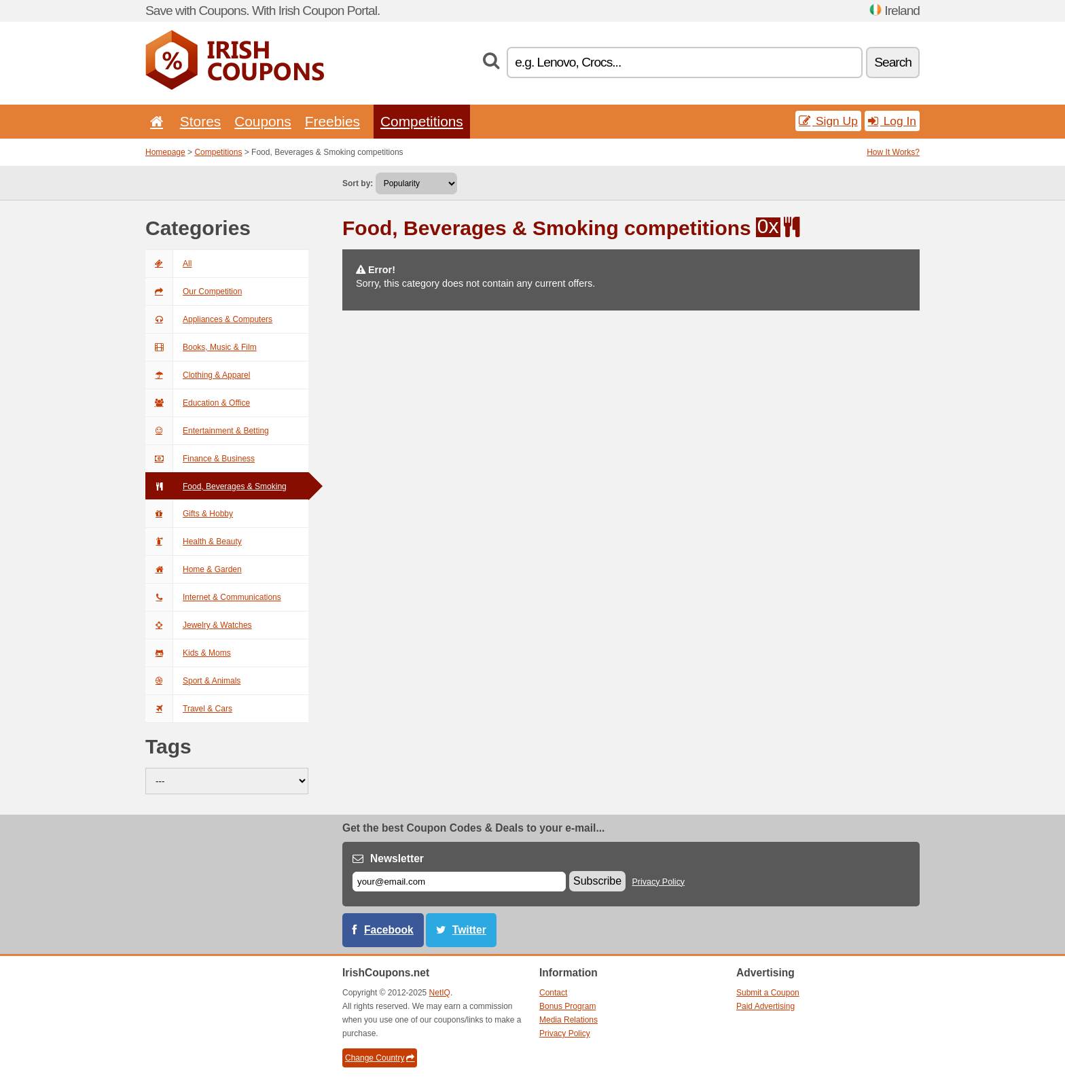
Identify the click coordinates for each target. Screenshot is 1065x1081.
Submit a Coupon (767, 992)
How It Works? (893, 152)
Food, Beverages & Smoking (216, 486)
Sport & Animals (192, 680)
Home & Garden (193, 569)
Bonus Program (567, 1006)
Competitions (421, 121)
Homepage (165, 152)
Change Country (379, 1058)
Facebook (389, 930)
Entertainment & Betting (207, 430)
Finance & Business (200, 458)
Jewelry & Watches (198, 625)
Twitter (469, 930)
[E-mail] (459, 881)
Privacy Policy (658, 882)
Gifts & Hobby (189, 513)
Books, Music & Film (201, 347)
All (168, 263)
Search (892, 62)
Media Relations (568, 1020)
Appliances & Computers (208, 319)
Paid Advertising (765, 1006)
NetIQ (439, 992)
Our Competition (193, 291)
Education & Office (197, 403)
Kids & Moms (188, 653)
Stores (200, 121)
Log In (892, 121)
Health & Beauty (193, 541)
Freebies (332, 121)
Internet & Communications (213, 597)
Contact (553, 992)
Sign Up (828, 121)
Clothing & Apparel (197, 375)
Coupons (262, 121)
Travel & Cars (188, 708)
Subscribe (597, 881)
